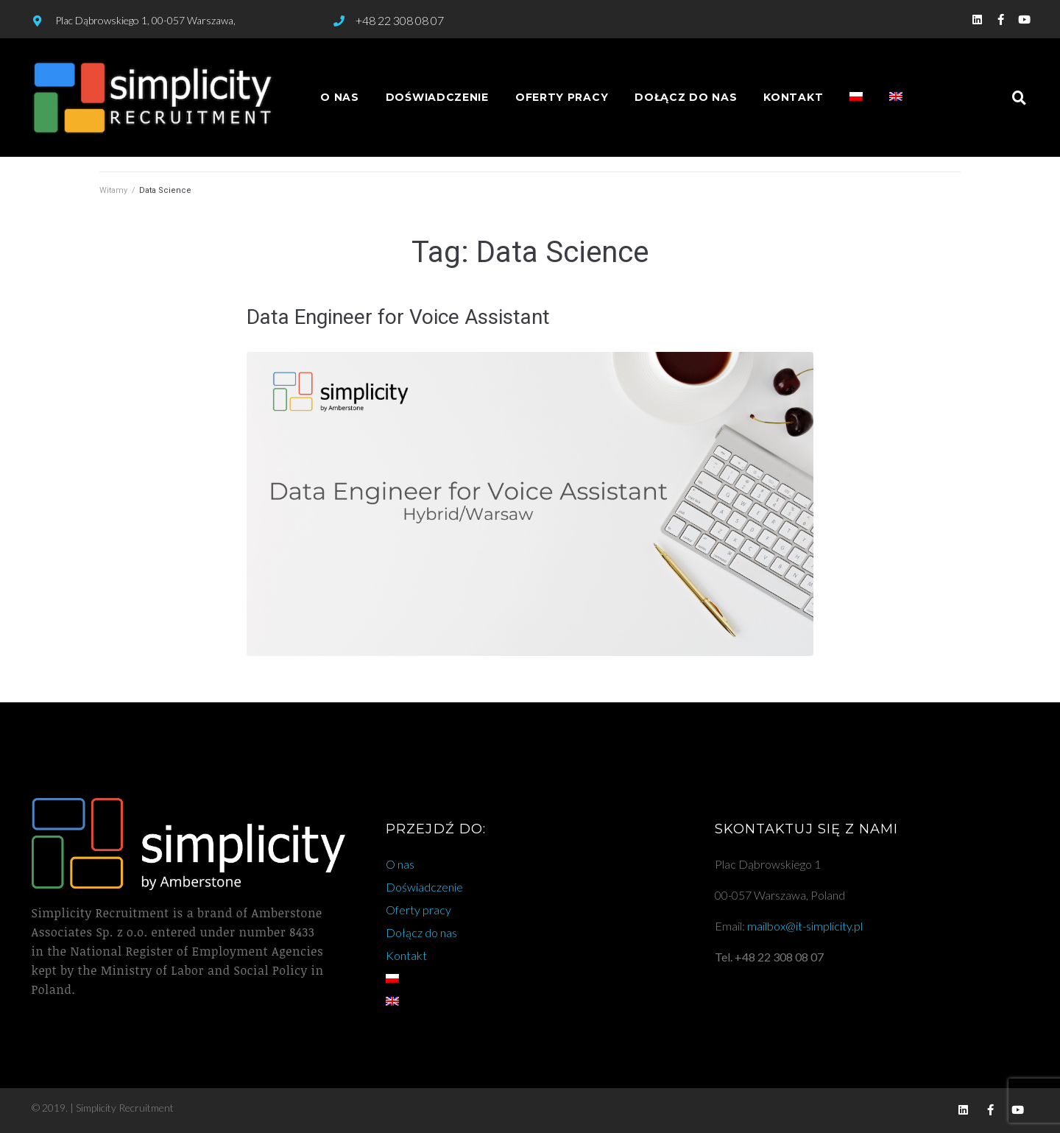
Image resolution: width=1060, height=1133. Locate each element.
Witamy (113, 190)
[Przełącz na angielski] (895, 97)
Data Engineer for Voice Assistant (398, 317)
